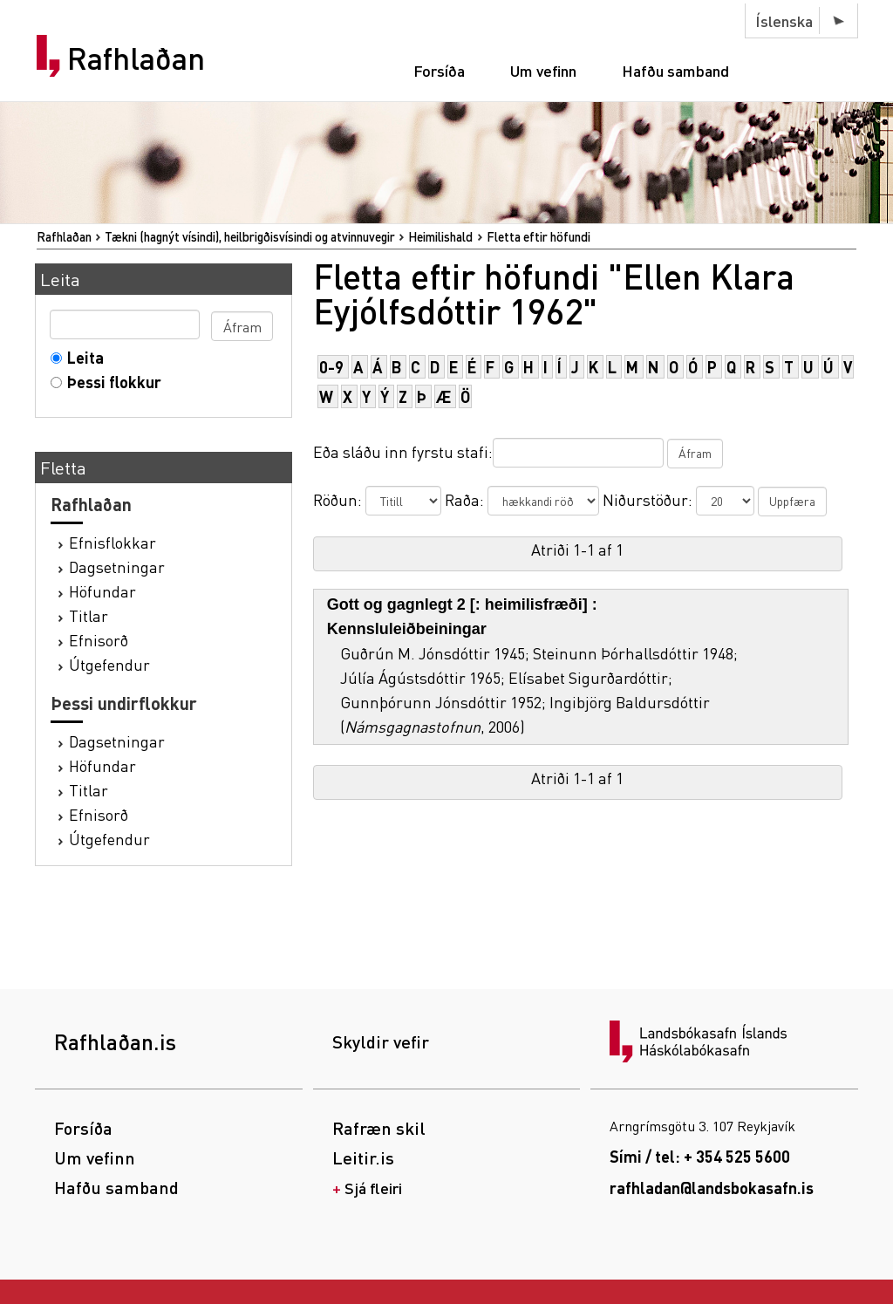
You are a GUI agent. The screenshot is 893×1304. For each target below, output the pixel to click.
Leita (81, 357)
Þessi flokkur (110, 382)
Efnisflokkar (112, 542)
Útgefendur (109, 664)
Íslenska (784, 20)
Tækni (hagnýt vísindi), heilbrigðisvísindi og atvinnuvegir (250, 236)
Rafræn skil (379, 1127)
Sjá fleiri (373, 1188)
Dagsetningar (117, 566)
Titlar (88, 615)
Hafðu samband (675, 70)
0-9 (331, 367)
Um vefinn (543, 70)
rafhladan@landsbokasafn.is (712, 1188)
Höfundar (102, 591)
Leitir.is (363, 1157)
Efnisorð (98, 640)
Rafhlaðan (136, 58)
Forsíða (439, 70)
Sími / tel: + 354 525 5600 (700, 1156)
